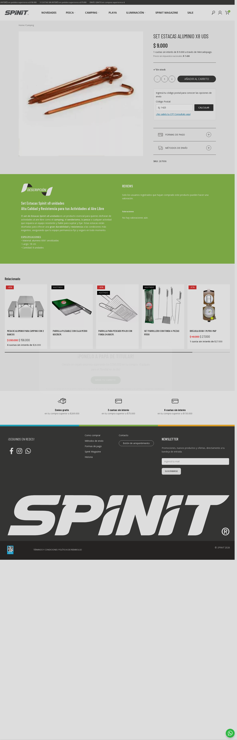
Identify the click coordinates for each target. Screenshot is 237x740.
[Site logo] (17, 12)
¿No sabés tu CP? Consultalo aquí (173, 114)
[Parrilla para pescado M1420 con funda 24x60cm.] (117, 305)
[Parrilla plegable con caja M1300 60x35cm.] (71, 305)
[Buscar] (213, 12)
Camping (30, 25)
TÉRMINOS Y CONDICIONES (45, 731)
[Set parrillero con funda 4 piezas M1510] (163, 305)
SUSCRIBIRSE (171, 471)
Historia (89, 456)
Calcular (203, 107)
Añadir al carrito (196, 79)
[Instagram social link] (19, 451)
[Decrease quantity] (157, 79)
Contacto (123, 435)
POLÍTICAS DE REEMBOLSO (70, 731)
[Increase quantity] (172, 79)
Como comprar (92, 435)
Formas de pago (93, 446)
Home (21, 25)
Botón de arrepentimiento (136, 443)
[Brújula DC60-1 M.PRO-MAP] (208, 305)
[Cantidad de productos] (164, 79)
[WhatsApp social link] (28, 451)
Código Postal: (163, 101)
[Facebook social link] (11, 451)
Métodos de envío (94, 440)
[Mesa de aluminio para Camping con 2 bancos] (26, 305)
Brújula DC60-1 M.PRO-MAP (203, 330)
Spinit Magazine (93, 451)
